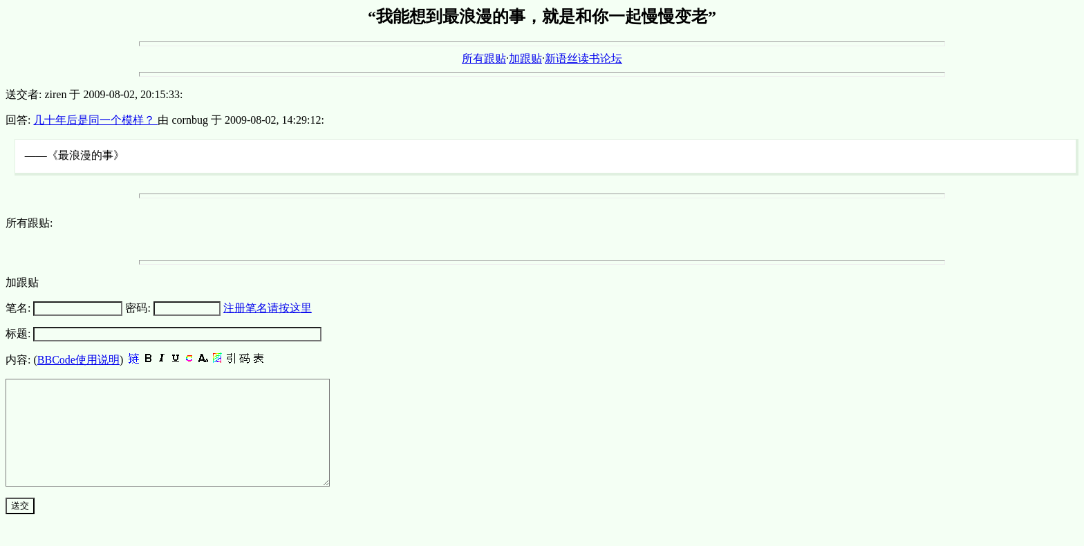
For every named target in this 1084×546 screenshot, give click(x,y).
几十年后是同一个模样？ (95, 120)
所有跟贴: (29, 223)
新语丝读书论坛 (583, 58)
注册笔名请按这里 (267, 308)
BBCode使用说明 (78, 360)
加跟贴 (525, 58)
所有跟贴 (484, 58)
